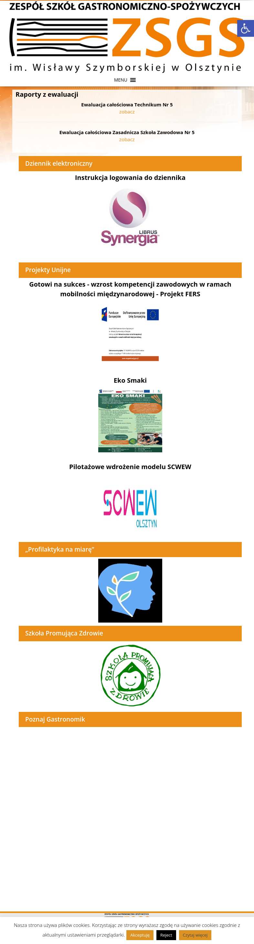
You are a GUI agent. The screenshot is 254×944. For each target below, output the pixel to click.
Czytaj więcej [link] (195, 935)
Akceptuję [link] (140, 935)
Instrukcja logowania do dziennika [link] (130, 177)
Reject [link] (166, 935)
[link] (245, 28)
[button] (120, 80)
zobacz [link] (127, 111)
